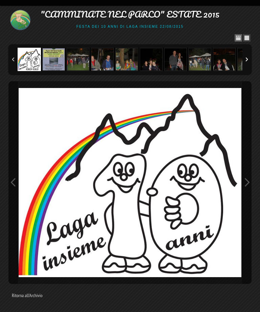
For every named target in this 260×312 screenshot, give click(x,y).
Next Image (247, 182)
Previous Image (13, 182)
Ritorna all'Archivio (27, 295)
